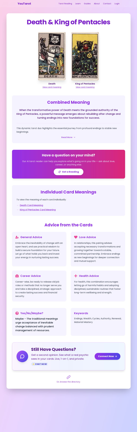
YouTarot (24, 4)
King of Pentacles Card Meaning (38, 209)
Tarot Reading (65, 3)
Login (117, 3)
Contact (107, 3)
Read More (68, 137)
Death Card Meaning (31, 205)
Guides (87, 3)
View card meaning (52, 87)
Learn (78, 3)
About (97, 3)
